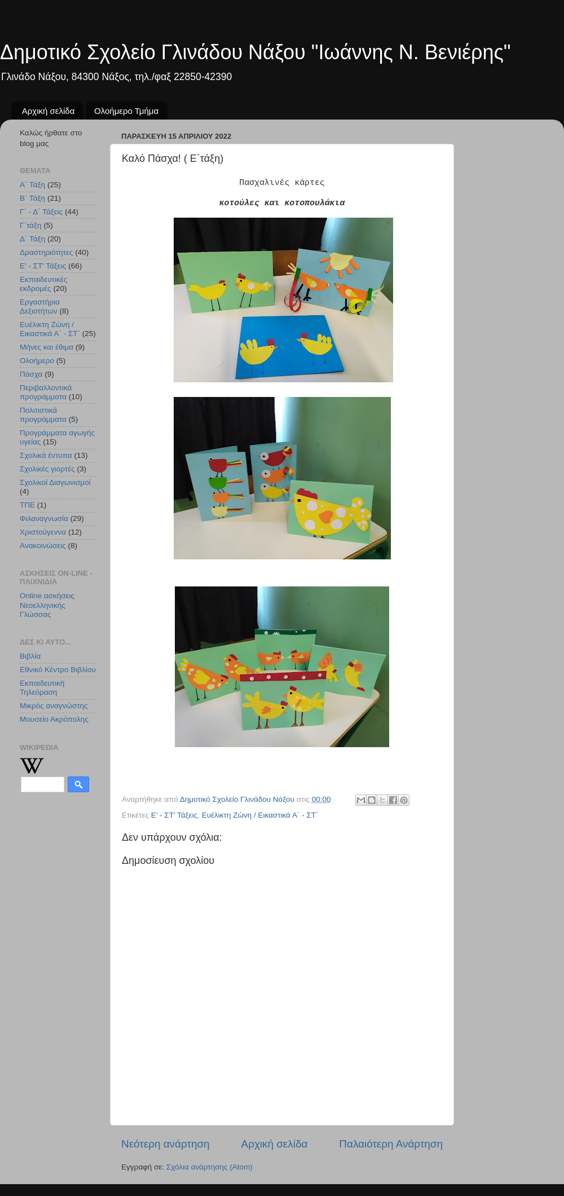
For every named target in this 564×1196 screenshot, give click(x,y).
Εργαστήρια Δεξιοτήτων (40, 306)
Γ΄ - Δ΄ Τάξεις (41, 212)
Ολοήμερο (37, 360)
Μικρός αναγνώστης (54, 705)
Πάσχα (31, 374)
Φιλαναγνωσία (44, 518)
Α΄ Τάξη (32, 184)
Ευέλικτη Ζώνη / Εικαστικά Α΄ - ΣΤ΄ (260, 815)
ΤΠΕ (27, 505)
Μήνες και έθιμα (46, 347)
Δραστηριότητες (46, 252)
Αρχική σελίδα (48, 111)
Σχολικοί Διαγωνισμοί (55, 482)
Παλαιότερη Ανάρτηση (391, 1144)
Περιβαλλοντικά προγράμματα (46, 392)
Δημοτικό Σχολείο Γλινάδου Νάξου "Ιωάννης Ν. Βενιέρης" (255, 52)
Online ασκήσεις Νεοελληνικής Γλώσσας (47, 605)
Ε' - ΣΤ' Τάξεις (174, 815)
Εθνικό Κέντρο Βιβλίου (58, 669)
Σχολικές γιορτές (47, 469)
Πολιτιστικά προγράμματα (43, 414)
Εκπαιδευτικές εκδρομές (43, 284)
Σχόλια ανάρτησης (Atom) (209, 1167)
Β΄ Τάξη (32, 198)
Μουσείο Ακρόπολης (54, 719)
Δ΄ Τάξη (32, 239)
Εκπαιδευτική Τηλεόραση (42, 687)
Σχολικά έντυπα (46, 455)
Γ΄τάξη (30, 225)
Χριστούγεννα (43, 532)
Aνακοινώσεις (43, 545)
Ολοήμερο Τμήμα (126, 111)
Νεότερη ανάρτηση (165, 1144)
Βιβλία (30, 656)
